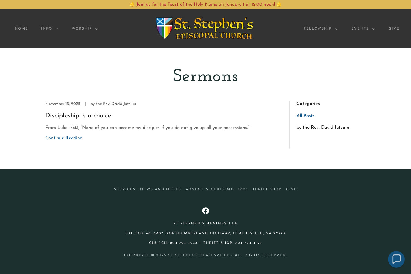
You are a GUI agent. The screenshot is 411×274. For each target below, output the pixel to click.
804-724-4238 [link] (184, 243)
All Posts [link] (305, 116)
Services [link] (125, 189)
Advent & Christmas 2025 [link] (216, 189)
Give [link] (394, 29)
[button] (48, 28)
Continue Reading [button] (64, 138)
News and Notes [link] (160, 189)
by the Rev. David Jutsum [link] (322, 127)
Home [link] (21, 29)
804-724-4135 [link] (248, 243)
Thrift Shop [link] (266, 189)
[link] (205, 28)
